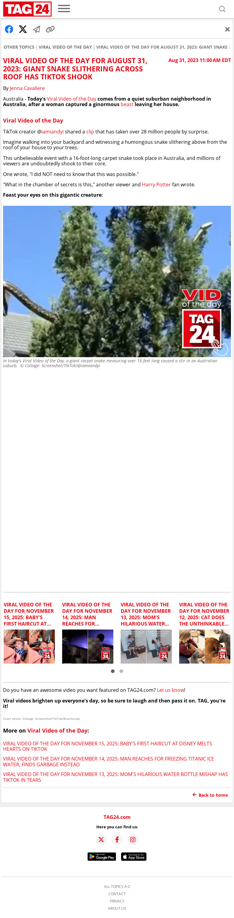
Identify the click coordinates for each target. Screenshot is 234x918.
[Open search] (222, 9)
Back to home (210, 795)
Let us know (170, 690)
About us (117, 908)
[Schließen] (227, 29)
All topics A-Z (117, 887)
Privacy (117, 901)
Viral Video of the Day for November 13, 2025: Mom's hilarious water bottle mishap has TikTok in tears (115, 777)
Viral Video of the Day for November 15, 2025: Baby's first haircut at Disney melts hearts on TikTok (107, 746)
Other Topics (19, 47)
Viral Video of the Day (65, 47)
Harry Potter (156, 184)
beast (127, 104)
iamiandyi (52, 131)
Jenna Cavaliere (27, 88)
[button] (113, 671)
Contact (117, 894)
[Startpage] (27, 9)
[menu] (64, 9)
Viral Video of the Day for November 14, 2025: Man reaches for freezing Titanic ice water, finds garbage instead (108, 761)
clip (90, 131)
